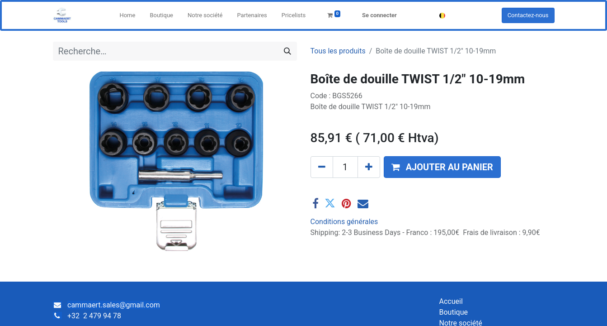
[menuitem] (127, 15)
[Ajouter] (369, 167)
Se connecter (379, 15)
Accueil (451, 301)
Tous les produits (338, 51)
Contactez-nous (528, 15)
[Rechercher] (287, 51)
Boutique (453, 312)
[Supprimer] (322, 167)
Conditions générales (344, 221)
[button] (442, 167)
